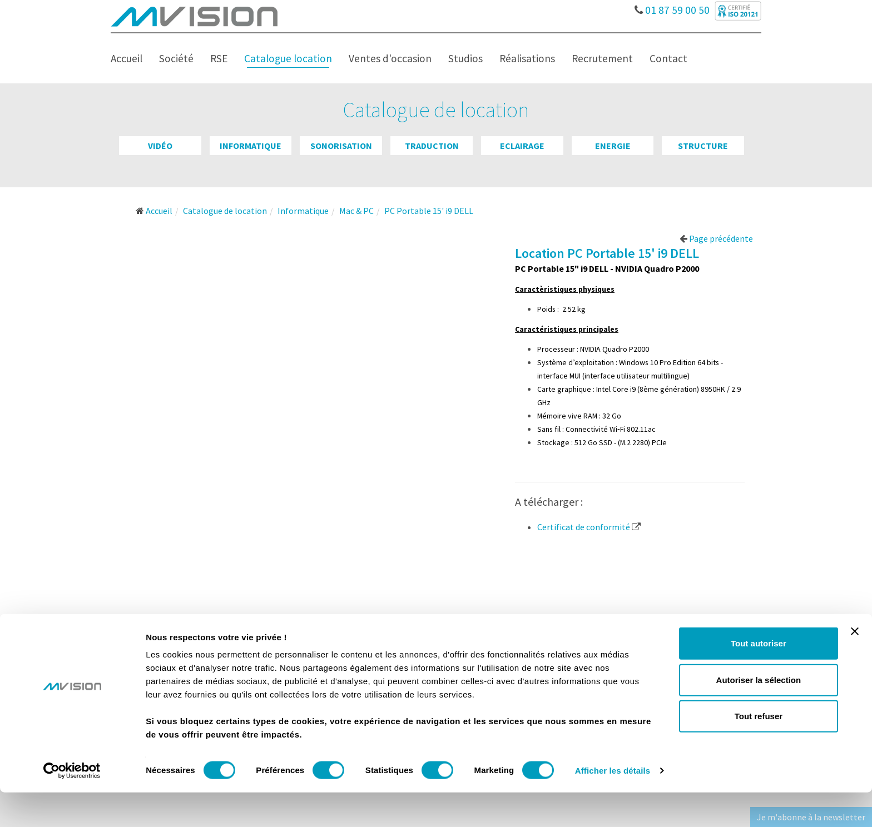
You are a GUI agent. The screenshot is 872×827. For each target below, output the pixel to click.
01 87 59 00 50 (673, 7)
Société (176, 58)
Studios (465, 58)
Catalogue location (288, 58)
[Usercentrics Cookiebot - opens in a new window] (72, 805)
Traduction (432, 145)
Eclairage (522, 145)
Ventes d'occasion (390, 58)
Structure (703, 145)
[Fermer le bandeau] (855, 666)
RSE (218, 58)
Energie (613, 145)
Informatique (250, 145)
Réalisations (527, 58)
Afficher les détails (612, 805)
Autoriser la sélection (758, 714)
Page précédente (716, 238)
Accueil (126, 58)
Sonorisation (341, 145)
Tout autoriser (758, 677)
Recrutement (602, 58)
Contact (668, 58)
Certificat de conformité (589, 526)
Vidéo (160, 145)
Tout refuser (758, 750)
